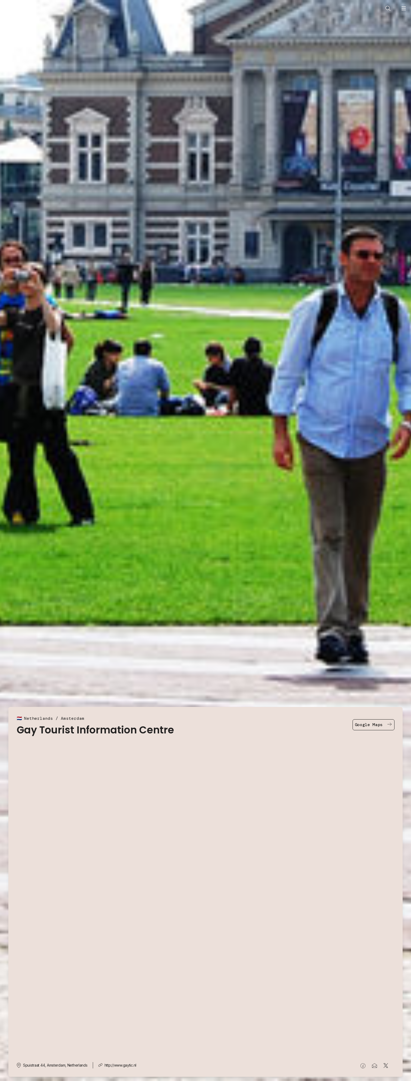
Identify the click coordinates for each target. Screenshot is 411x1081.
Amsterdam (72, 718)
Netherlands (38, 718)
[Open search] (388, 8)
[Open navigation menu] (404, 8)
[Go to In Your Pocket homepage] (17, 14)
